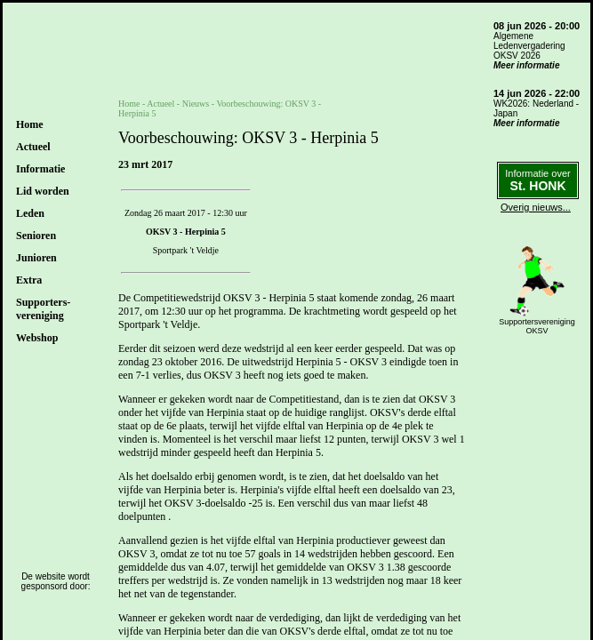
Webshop (37, 338)
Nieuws (196, 103)
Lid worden (42, 191)
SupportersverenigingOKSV (537, 326)
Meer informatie (526, 65)
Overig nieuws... (536, 207)
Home (30, 124)
